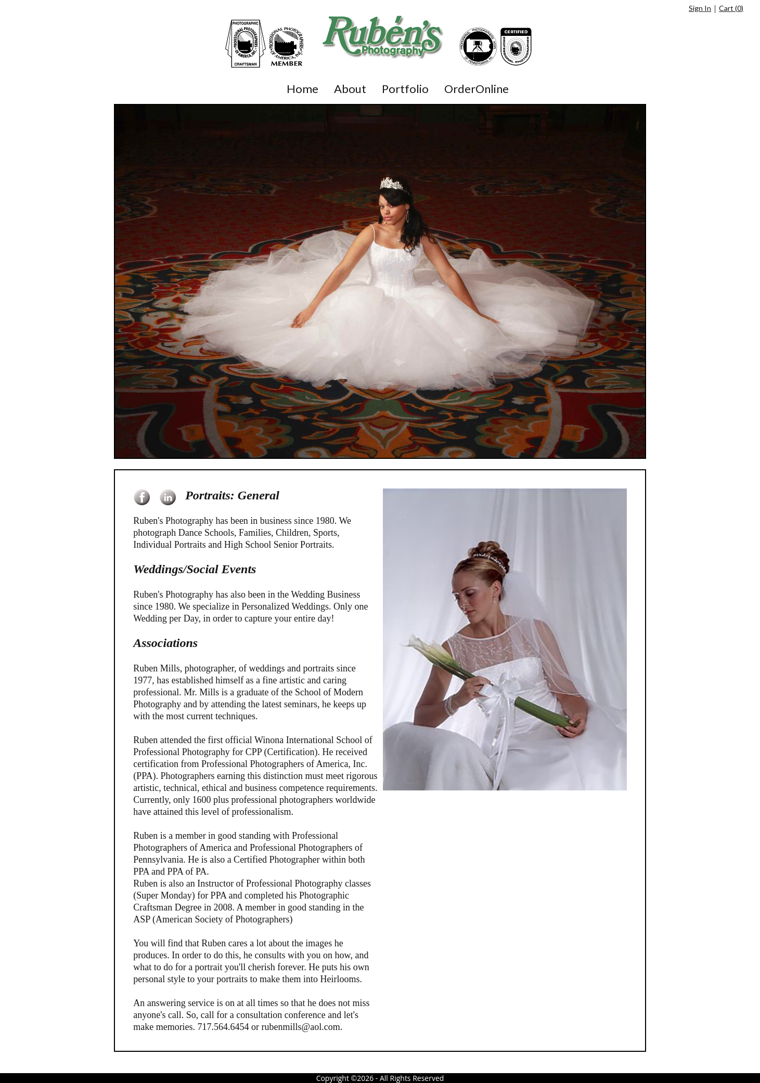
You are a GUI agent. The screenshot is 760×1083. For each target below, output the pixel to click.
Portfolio (405, 89)
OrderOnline (476, 89)
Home (302, 89)
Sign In (700, 8)
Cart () (731, 8)
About (350, 89)
